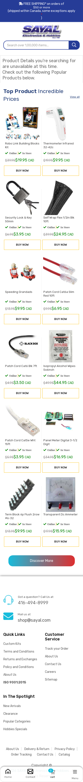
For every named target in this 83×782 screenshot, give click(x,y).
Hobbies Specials (15, 729)
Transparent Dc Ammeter (60, 514)
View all (75, 96)
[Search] (74, 45)
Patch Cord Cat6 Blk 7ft (21, 366)
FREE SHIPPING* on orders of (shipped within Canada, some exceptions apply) (41, 11)
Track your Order (56, 649)
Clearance (10, 714)
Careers (50, 672)
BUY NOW (22, 170)
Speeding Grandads (18, 292)
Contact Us (53, 664)
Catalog (64, 754)
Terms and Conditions (18, 651)
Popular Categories (17, 721)
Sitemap (51, 679)
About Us (9, 675)
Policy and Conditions (18, 667)
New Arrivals (12, 706)
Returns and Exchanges (20, 659)
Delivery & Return (36, 749)
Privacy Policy (65, 749)
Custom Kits (12, 644)
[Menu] (75, 772)
